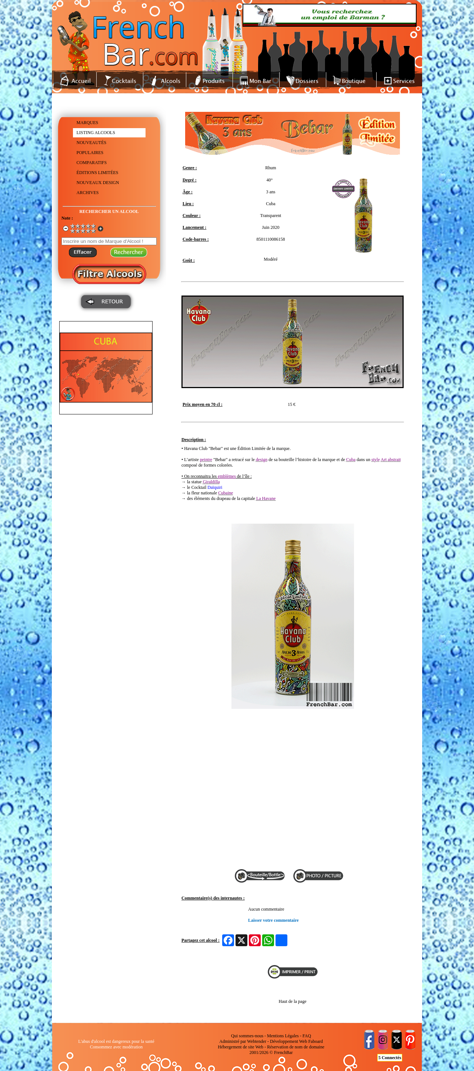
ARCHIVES (88, 192)
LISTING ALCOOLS (96, 132)
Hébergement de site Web (240, 1047)
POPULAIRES (90, 152)
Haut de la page (293, 1001)
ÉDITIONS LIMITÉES (97, 172)
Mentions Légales (283, 1035)
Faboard (315, 1041)
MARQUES (88, 122)
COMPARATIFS (92, 162)
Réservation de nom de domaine (295, 1047)
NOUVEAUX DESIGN (98, 182)
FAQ (307, 1035)
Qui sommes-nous (247, 1035)
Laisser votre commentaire (273, 920)
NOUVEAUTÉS (92, 142)
